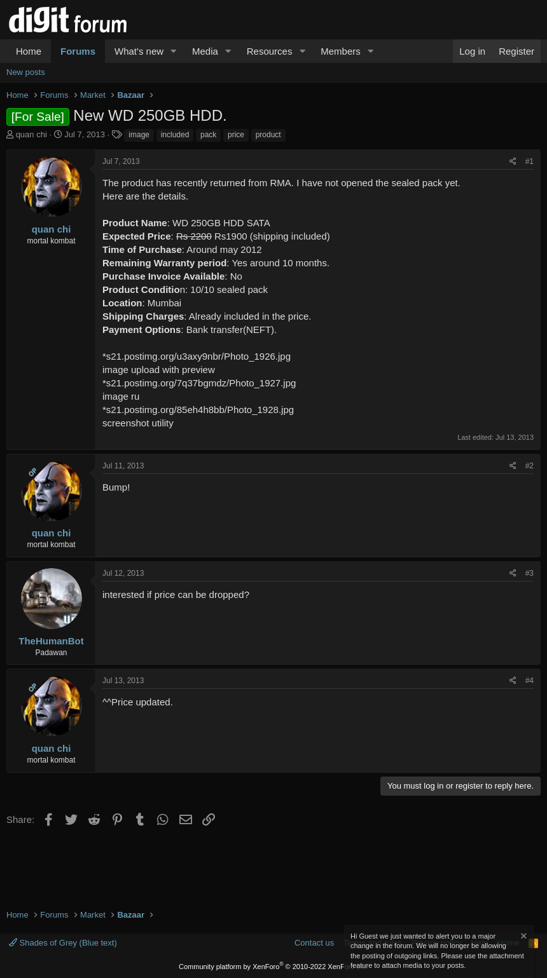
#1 (529, 161)
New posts (25, 72)
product (268, 134)
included (175, 134)
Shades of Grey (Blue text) (63, 942)
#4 (529, 680)
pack (208, 134)
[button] (174, 51)
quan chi (31, 134)
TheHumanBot (51, 640)
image (138, 134)
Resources (270, 51)
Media (205, 51)
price (236, 134)
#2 (529, 465)
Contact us (314, 942)
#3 (529, 573)
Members (341, 51)
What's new (138, 51)
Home (28, 51)
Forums (77, 51)
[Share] (513, 161)
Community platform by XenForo (273, 966)
